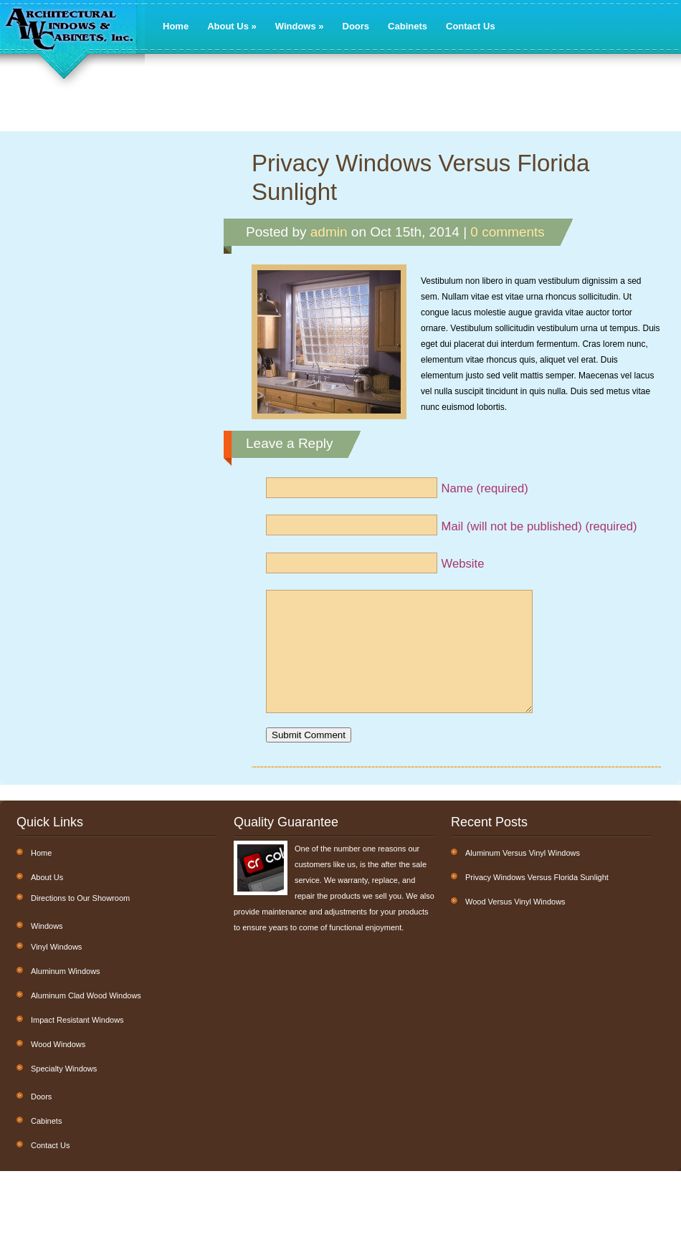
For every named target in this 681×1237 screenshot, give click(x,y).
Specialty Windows (64, 1090)
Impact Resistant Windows (77, 1041)
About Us (232, 26)
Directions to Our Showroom (80, 919)
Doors (356, 26)
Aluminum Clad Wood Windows (86, 1017)
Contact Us (470, 26)
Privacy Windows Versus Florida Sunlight (420, 177)
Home (176, 26)
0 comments (507, 231)
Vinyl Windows (56, 968)
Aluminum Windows (65, 992)
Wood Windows (58, 1065)
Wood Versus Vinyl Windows (515, 923)
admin (329, 231)
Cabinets (407, 26)
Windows (299, 26)
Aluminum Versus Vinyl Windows (522, 874)
